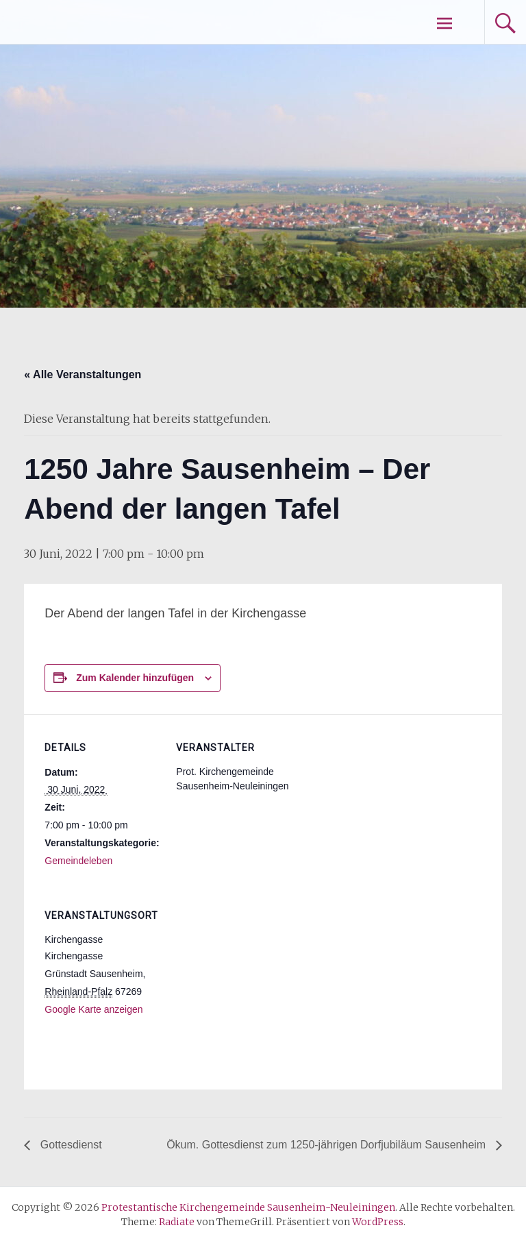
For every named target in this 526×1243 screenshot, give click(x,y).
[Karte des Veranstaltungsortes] (248, 976)
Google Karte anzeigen (93, 1009)
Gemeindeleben (78, 860)
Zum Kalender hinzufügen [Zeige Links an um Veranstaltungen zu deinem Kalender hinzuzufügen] (135, 677)
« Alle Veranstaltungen (82, 374)
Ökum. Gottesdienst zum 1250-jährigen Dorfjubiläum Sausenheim (327, 1144)
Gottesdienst (69, 1144)
